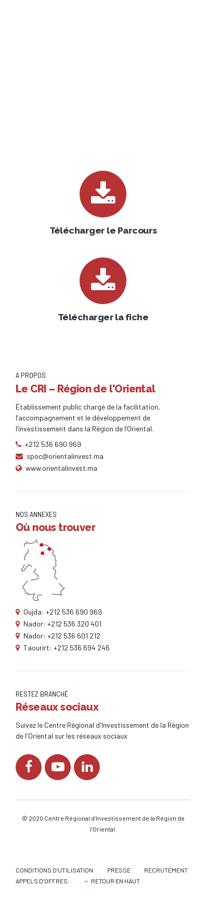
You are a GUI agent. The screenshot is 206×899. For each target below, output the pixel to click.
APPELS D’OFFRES (42, 880)
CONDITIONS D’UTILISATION (54, 870)
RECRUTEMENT (166, 870)
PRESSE (119, 870)
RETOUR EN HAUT (115, 880)
